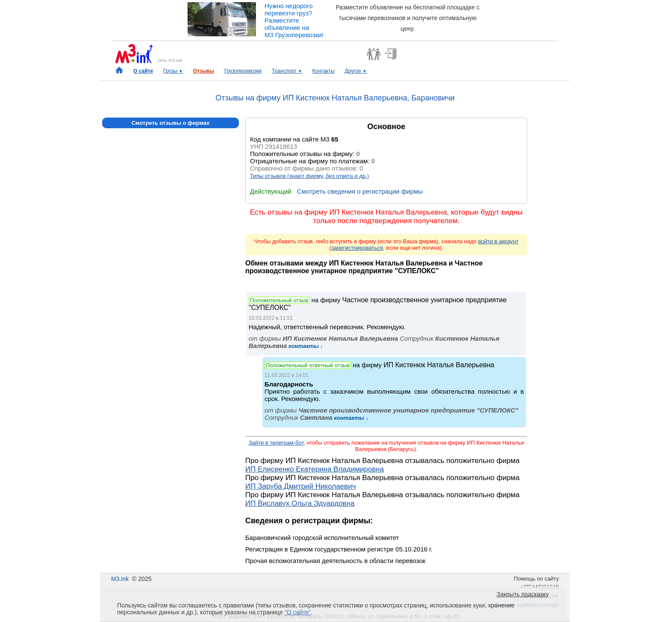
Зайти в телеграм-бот (276, 442)
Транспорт (287, 71)
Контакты (323, 71)
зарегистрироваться (357, 248)
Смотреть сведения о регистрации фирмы (360, 191)
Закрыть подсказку (523, 594)
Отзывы (203, 71)
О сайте (143, 71)
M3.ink (120, 578)
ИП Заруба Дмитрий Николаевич (300, 486)
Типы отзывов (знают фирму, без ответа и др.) (309, 176)
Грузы (173, 71)
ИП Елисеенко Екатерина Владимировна (314, 469)
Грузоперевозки (243, 71)
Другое (356, 71)
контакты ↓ (305, 346)
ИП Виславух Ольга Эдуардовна (300, 503)
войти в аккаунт (498, 241)
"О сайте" (298, 612)
